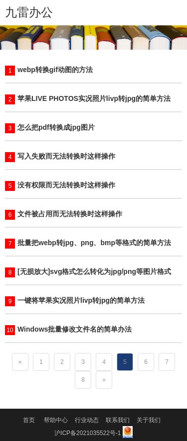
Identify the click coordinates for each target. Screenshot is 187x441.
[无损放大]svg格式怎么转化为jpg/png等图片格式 (94, 271)
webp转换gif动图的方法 (55, 70)
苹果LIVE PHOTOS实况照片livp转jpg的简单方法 (94, 98)
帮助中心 (56, 420)
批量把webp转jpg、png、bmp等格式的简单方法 (94, 243)
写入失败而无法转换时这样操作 (66, 156)
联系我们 (118, 420)
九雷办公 (29, 12)
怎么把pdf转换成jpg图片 (56, 127)
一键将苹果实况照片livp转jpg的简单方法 (81, 300)
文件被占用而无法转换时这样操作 (69, 214)
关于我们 (149, 420)
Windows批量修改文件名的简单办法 (74, 329)
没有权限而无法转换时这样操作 (66, 185)
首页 (29, 420)
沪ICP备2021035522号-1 (87, 433)
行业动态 (87, 420)
